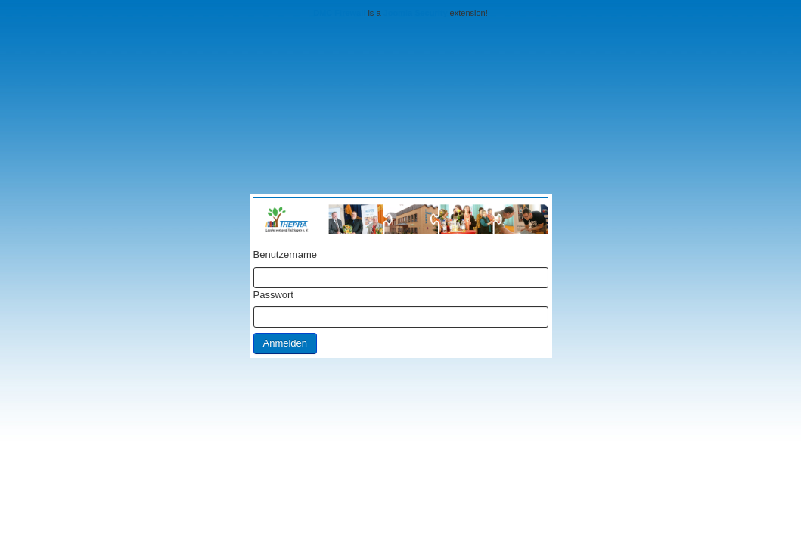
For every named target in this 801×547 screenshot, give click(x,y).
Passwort (273, 294)
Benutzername (285, 254)
